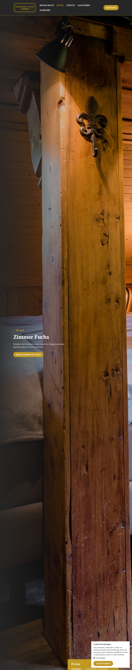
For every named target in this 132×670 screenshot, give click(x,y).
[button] (110, 658)
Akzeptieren (103, 663)
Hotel (60, 5)
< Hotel (18, 330)
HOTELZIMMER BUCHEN (28, 354)
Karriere (45, 10)
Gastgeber (84, 5)
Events (71, 5)
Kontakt (111, 7)
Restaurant (47, 5)
